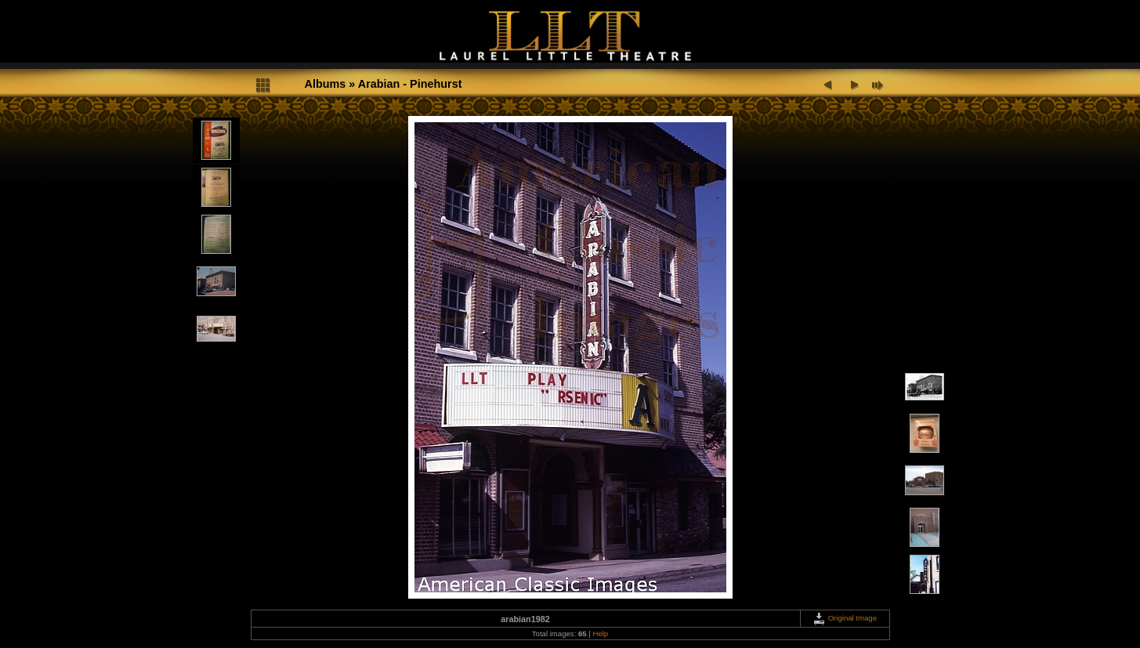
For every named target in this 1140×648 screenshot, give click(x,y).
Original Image (844, 618)
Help (600, 633)
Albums (325, 84)
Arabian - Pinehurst (410, 84)
